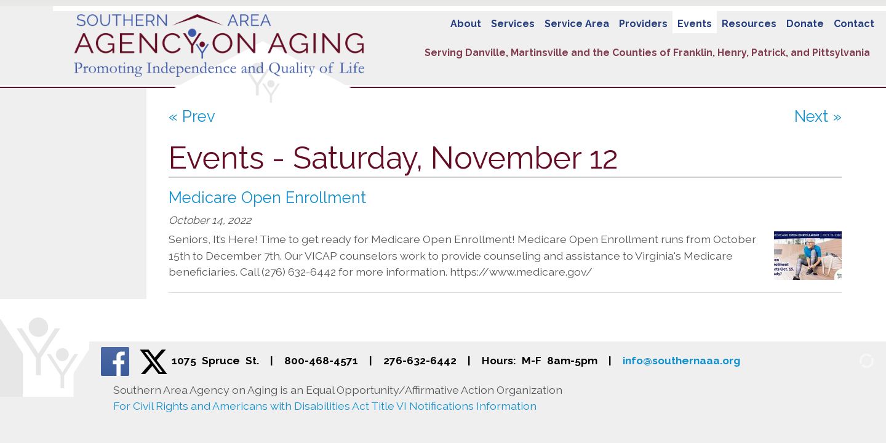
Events (694, 24)
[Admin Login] (852, 359)
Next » (818, 116)
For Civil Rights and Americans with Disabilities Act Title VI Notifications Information (325, 405)
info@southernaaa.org (681, 360)
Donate (805, 24)
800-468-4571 (321, 360)
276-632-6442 (420, 360)
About (465, 24)
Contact (854, 24)
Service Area (577, 24)
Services (513, 24)
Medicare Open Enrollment (267, 197)
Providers (643, 24)
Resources (749, 24)
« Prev (192, 116)
